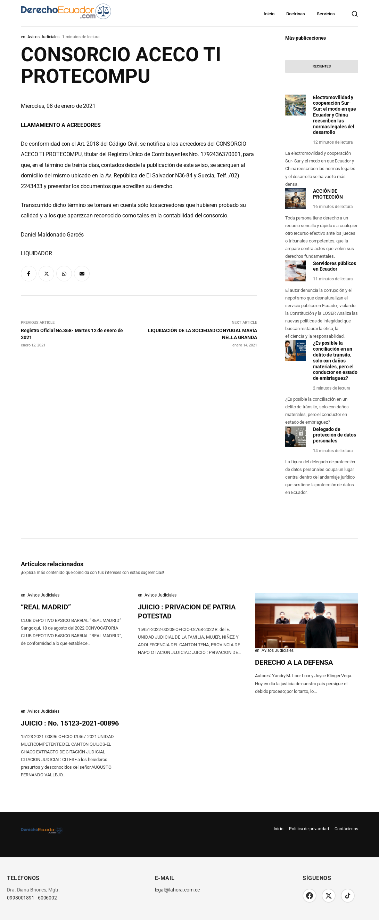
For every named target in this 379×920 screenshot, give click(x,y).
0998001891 (20, 898)
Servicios (326, 13)
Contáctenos (346, 828)
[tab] (321, 66)
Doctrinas (295, 13)
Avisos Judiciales (43, 37)
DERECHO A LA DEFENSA (294, 662)
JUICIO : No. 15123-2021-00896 (70, 723)
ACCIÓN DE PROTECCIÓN (328, 194)
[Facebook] (309, 896)
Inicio (269, 13)
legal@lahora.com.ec (177, 890)
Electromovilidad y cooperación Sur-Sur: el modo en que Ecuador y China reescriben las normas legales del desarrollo (334, 115)
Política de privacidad (309, 828)
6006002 (47, 898)
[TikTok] (348, 896)
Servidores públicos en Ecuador (334, 266)
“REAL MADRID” (46, 607)
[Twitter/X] (329, 896)
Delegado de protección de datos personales (334, 435)
